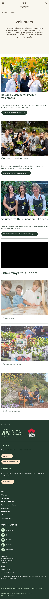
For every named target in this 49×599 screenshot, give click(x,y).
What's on (4, 495)
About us (4, 515)
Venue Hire (5, 498)
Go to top (5, 425)
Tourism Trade (6, 518)
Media (40, 588)
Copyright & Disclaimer (14, 588)
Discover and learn (7, 502)
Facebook (9, 550)
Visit (2, 492)
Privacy (3, 588)
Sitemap (26, 588)
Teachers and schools (8, 505)
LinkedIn (9, 545)
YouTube (9, 540)
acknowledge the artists (20, 576)
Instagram (9, 530)
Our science (5, 508)
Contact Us (33, 588)
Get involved (4, 12)
